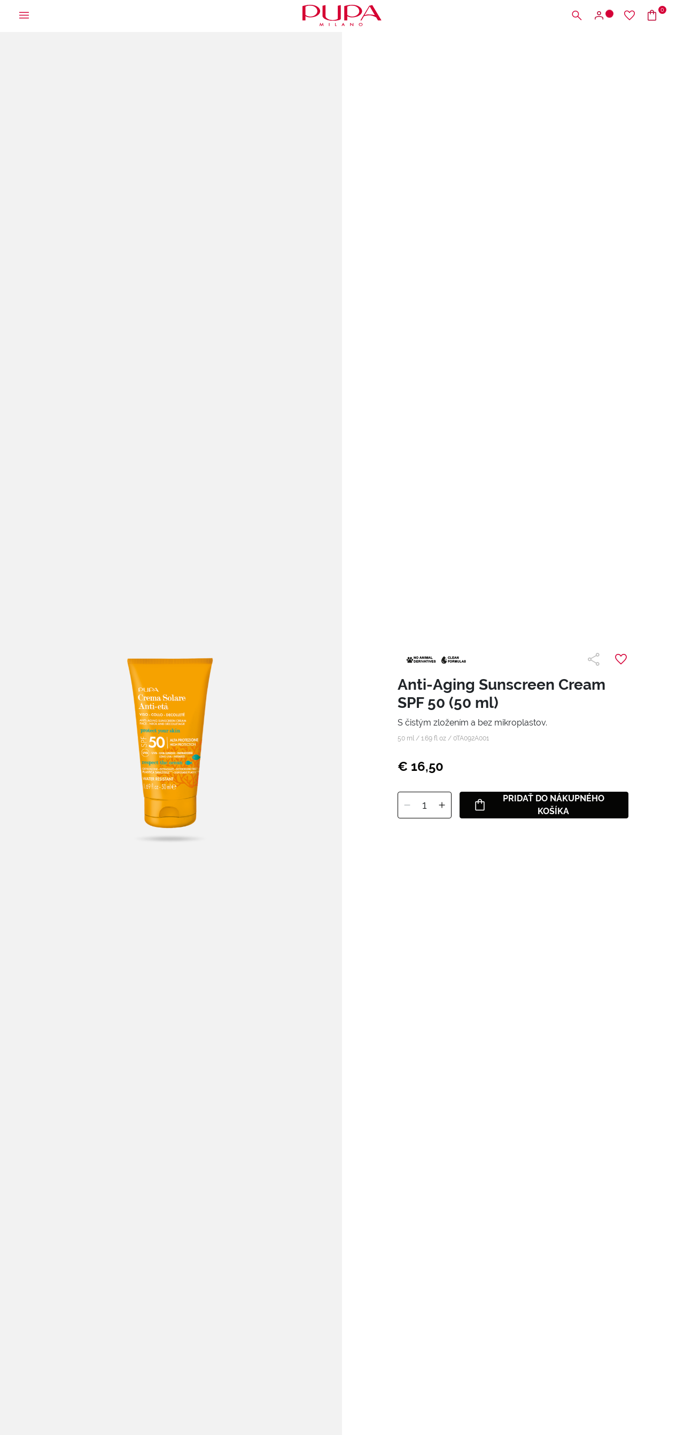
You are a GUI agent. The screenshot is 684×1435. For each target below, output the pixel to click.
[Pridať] (441, 805)
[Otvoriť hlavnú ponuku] (24, 15)
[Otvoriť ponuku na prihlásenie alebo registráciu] (603, 15)
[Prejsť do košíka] (656, 15)
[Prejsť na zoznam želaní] (629, 15)
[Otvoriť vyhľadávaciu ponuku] (577, 15)
